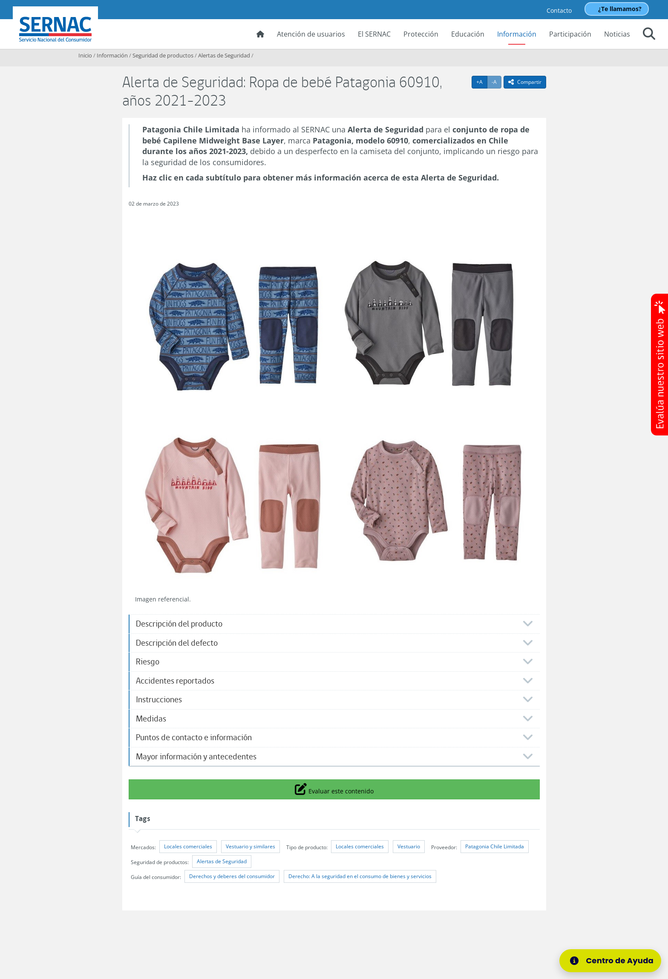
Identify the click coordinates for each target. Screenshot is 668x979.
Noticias (617, 34)
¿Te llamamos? (620, 9)
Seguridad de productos (162, 55)
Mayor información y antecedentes (196, 756)
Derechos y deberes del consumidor (232, 876)
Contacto (559, 10)
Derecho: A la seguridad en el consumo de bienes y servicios (360, 876)
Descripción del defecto (177, 643)
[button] (649, 34)
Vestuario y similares (250, 846)
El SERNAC (374, 34)
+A (481, 82)
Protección (420, 34)
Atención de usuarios (311, 34)
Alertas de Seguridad (224, 55)
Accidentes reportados (175, 681)
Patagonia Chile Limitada (494, 846)
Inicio (85, 55)
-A (496, 82)
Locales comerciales (188, 846)
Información (516, 34)
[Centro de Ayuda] (610, 960)
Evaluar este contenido (334, 788)
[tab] (334, 624)
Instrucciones (159, 699)
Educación (467, 34)
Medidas (151, 719)
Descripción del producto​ (179, 624)
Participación (570, 34)
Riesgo (147, 662)
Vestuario (408, 846)
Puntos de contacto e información (194, 737)
